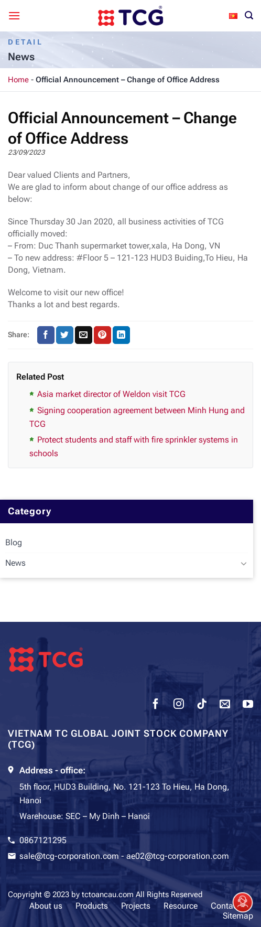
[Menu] (14, 15)
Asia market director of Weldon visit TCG (111, 394)
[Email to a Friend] (83, 335)
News (15, 563)
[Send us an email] (225, 705)
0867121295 (43, 840)
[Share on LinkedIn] (121, 335)
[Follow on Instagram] (178, 705)
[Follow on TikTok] (202, 705)
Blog (13, 542)
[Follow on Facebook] (155, 705)
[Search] (249, 15)
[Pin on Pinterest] (102, 335)
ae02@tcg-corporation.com (177, 856)
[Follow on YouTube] (248, 705)
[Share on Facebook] (46, 335)
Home (18, 79)
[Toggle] (244, 563)
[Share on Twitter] (64, 335)
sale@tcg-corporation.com (69, 856)
